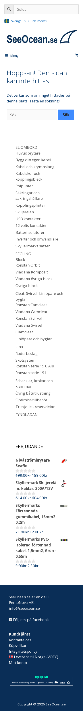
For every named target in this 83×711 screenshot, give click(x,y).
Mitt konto (18, 662)
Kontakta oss (20, 639)
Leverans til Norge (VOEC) (33, 656)
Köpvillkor (18, 645)
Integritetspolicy (23, 651)
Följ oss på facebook (31, 619)
